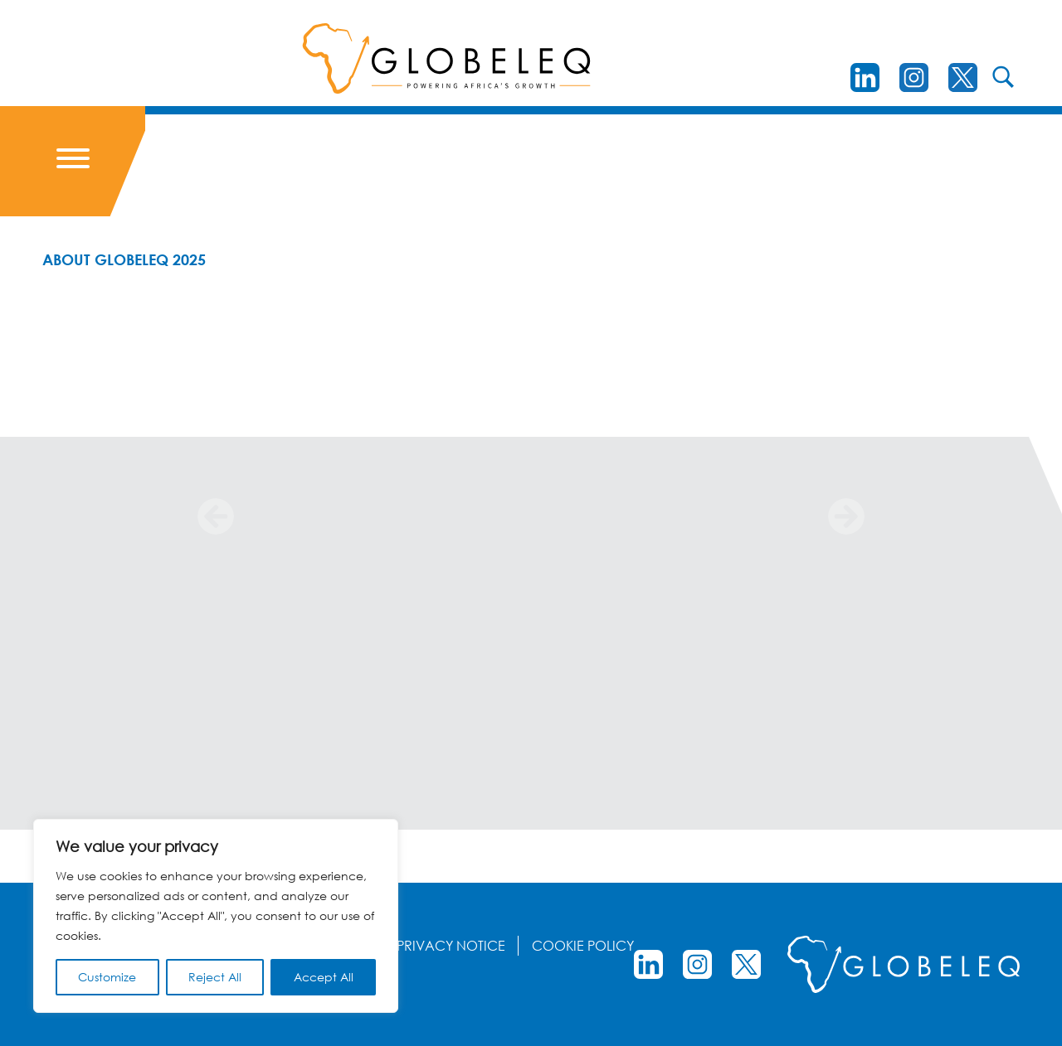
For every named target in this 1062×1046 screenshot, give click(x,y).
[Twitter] (962, 77)
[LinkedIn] (864, 77)
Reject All (214, 977)
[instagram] (913, 77)
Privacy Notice (451, 945)
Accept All (323, 977)
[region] (215, 916)
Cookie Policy (583, 945)
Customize (107, 977)
